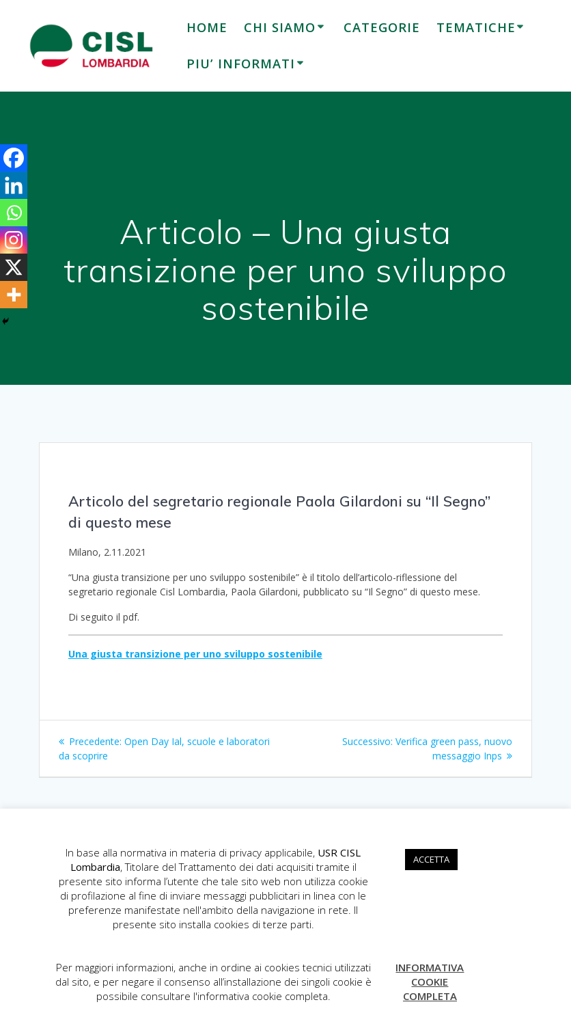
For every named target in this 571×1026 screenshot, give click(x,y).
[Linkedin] (13, 185)
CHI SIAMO (280, 27)
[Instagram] (13, 240)
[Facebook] (13, 158)
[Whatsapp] (13, 212)
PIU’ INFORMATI (240, 63)
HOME (206, 27)
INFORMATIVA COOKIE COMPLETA (429, 981)
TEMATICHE (476, 27)
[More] (13, 294)
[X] (13, 267)
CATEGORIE (382, 27)
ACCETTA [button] (431, 859)
